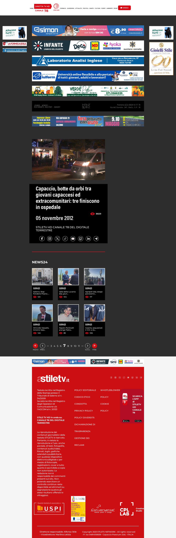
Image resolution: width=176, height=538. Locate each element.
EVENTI (103, 8)
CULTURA (97, 8)
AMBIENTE (110, 8)
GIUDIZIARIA (70, 8)
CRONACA (63, 8)
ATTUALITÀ (78, 8)
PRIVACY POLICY (83, 410)
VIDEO (124, 8)
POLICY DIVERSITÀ (84, 417)
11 (79, 346)
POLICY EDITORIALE (85, 390)
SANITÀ (91, 8)
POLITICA (85, 8)
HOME (31, 8)
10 (75, 346)
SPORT (116, 8)
